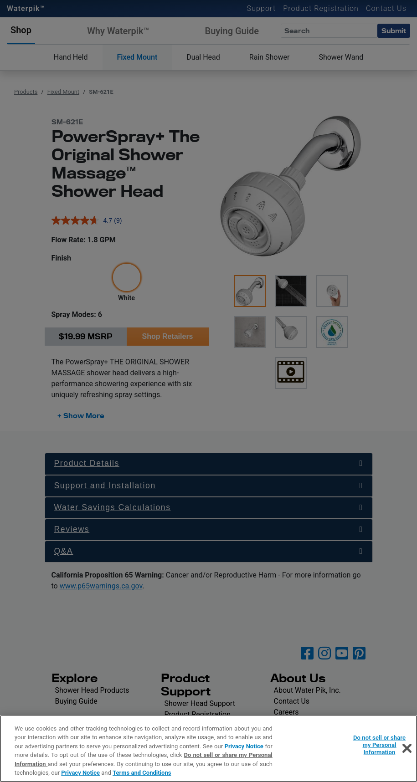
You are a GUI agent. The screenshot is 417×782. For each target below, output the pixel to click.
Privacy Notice (244, 746)
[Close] (407, 748)
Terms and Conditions (142, 772)
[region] (208, 748)
